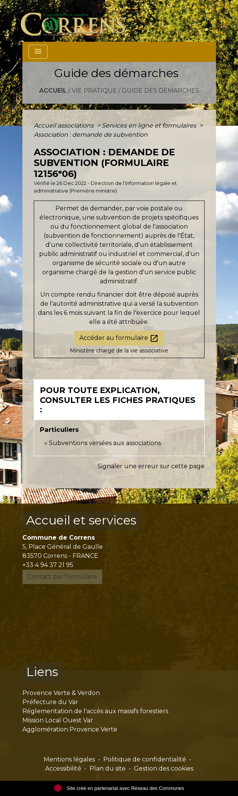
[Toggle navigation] (37, 52)
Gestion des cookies (163, 768)
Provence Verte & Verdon (61, 692)
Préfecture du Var (50, 702)
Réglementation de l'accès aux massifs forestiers (95, 711)
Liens (42, 671)
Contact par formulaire (62, 576)
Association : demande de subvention (91, 134)
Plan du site (108, 768)
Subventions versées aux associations (105, 443)
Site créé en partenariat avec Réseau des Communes (119, 788)
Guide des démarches (160, 90)
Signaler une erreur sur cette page (151, 466)
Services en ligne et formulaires (150, 125)
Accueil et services (81, 520)
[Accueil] (78, 21)
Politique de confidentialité (144, 759)
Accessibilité (63, 768)
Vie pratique (94, 90)
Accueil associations (64, 125)
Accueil (53, 90)
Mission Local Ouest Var (57, 720)
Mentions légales (69, 759)
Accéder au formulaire (119, 338)
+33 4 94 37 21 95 (47, 565)
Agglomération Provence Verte (69, 729)
